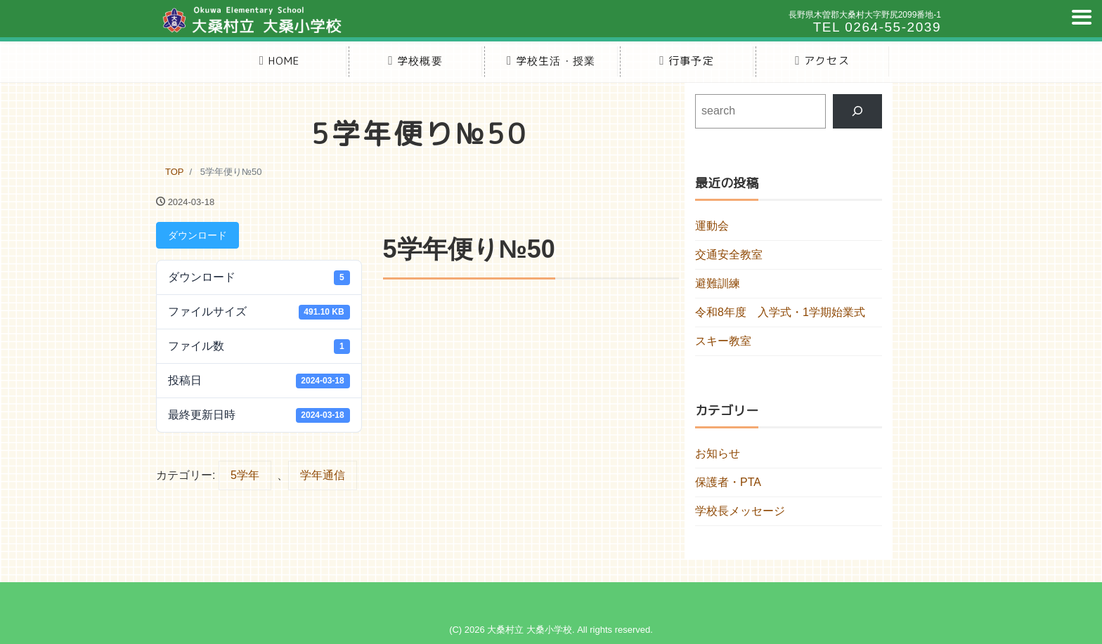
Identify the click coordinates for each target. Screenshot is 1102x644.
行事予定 (686, 60)
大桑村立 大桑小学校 (529, 629)
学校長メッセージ (740, 511)
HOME (279, 60)
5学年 (245, 475)
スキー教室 (723, 341)
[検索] (858, 111)
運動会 (712, 226)
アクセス (822, 60)
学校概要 (415, 60)
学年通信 (322, 475)
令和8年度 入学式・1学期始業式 (780, 312)
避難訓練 (717, 283)
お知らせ (717, 453)
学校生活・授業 (551, 60)
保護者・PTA (728, 482)
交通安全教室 (729, 255)
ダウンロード (197, 235)
